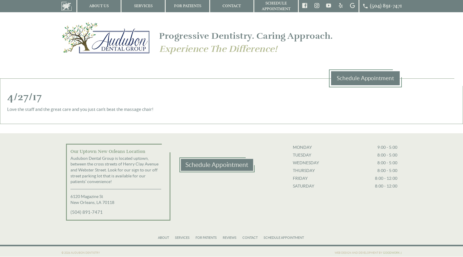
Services (143, 6)
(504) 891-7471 (86, 212)
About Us (99, 6)
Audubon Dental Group (106, 37)
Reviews (229, 237)
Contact (231, 6)
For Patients (187, 6)
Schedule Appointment (276, 6)
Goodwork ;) (392, 252)
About (163, 237)
